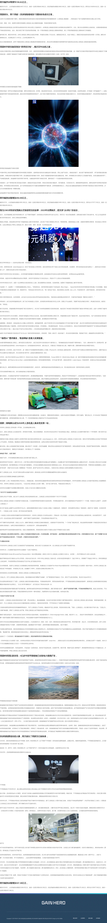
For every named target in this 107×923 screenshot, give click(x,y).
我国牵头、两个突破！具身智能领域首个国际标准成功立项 (26, 14)
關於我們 (48, 3)
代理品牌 (56, 3)
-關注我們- (75, 918)
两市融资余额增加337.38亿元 (13, 883)
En (99, 3)
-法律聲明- (82, 918)
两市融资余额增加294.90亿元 (13, 198)
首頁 (41, 3)
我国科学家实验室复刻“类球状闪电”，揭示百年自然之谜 (25, 47)
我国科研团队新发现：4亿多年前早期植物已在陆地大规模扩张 (27, 656)
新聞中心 (73, 3)
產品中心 (64, 3)
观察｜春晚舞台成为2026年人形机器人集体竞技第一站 (24, 423)
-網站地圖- (90, 918)
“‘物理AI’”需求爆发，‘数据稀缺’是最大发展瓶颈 (21, 338)
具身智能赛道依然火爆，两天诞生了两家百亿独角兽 (23, 736)
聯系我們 (81, 3)
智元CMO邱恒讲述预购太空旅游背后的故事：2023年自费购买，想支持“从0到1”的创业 (39, 210)
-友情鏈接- (98, 918)
